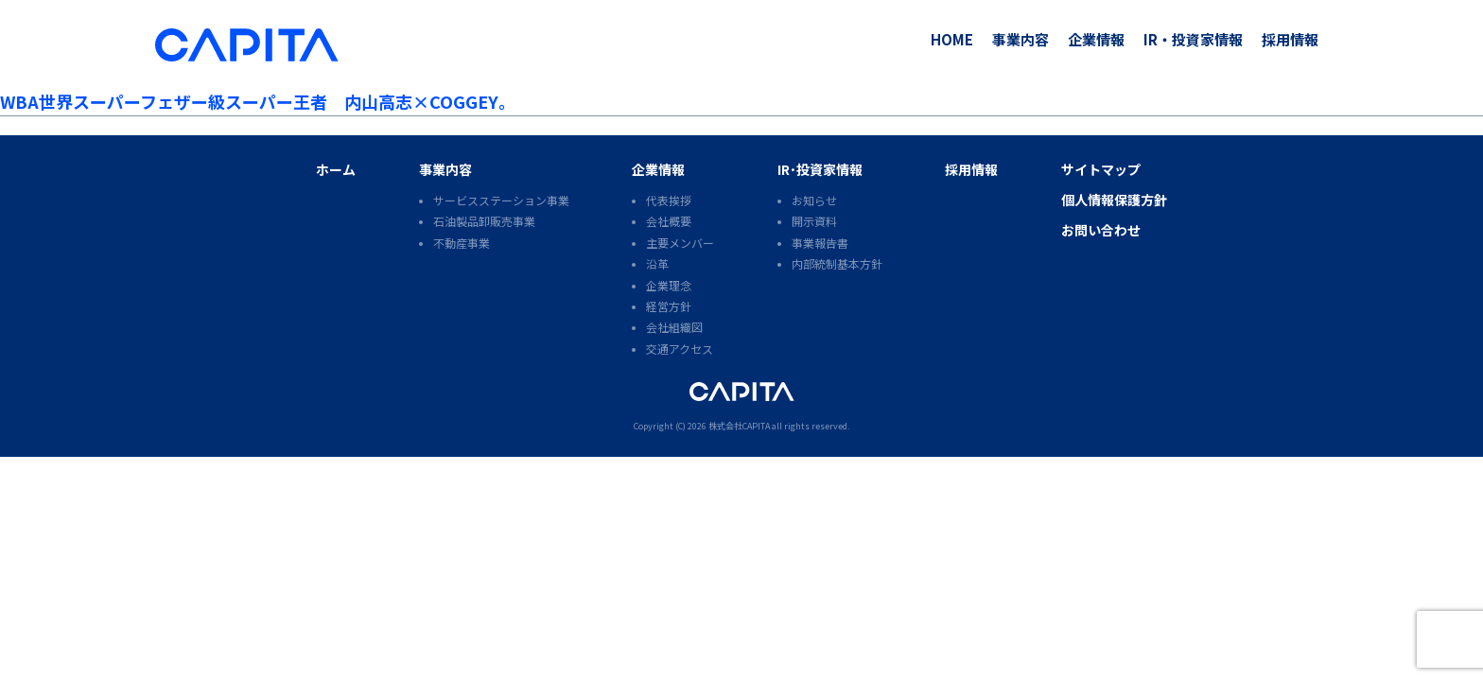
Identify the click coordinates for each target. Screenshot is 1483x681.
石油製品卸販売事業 (484, 221)
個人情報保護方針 (1114, 199)
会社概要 (668, 221)
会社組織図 (674, 327)
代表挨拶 (668, 200)
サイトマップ (1101, 169)
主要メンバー (680, 243)
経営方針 (668, 306)
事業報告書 (820, 243)
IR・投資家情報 (1193, 39)
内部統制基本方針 (837, 263)
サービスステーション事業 (501, 200)
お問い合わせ (1101, 229)
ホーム (336, 169)
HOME (952, 39)
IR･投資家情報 (820, 169)
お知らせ (814, 200)
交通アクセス (679, 348)
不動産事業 (461, 243)
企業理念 (668, 285)
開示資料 (814, 221)
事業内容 (1020, 39)
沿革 (657, 263)
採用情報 (1290, 39)
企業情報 (1096, 39)
